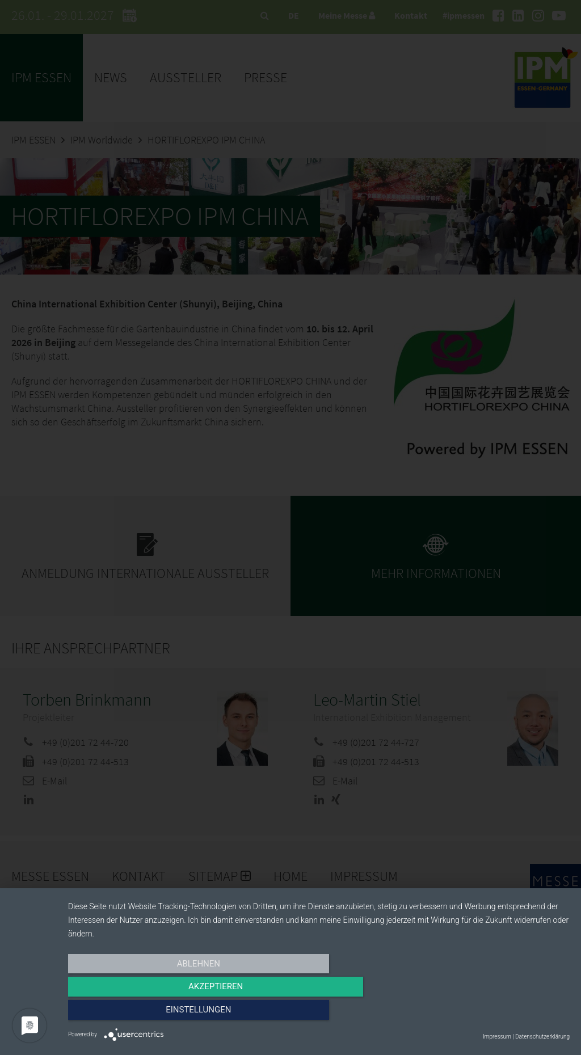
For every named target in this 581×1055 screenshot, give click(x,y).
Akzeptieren (319, 1013)
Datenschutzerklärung (542, 1036)
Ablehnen (143, 1013)
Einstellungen (494, 1013)
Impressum (497, 1036)
